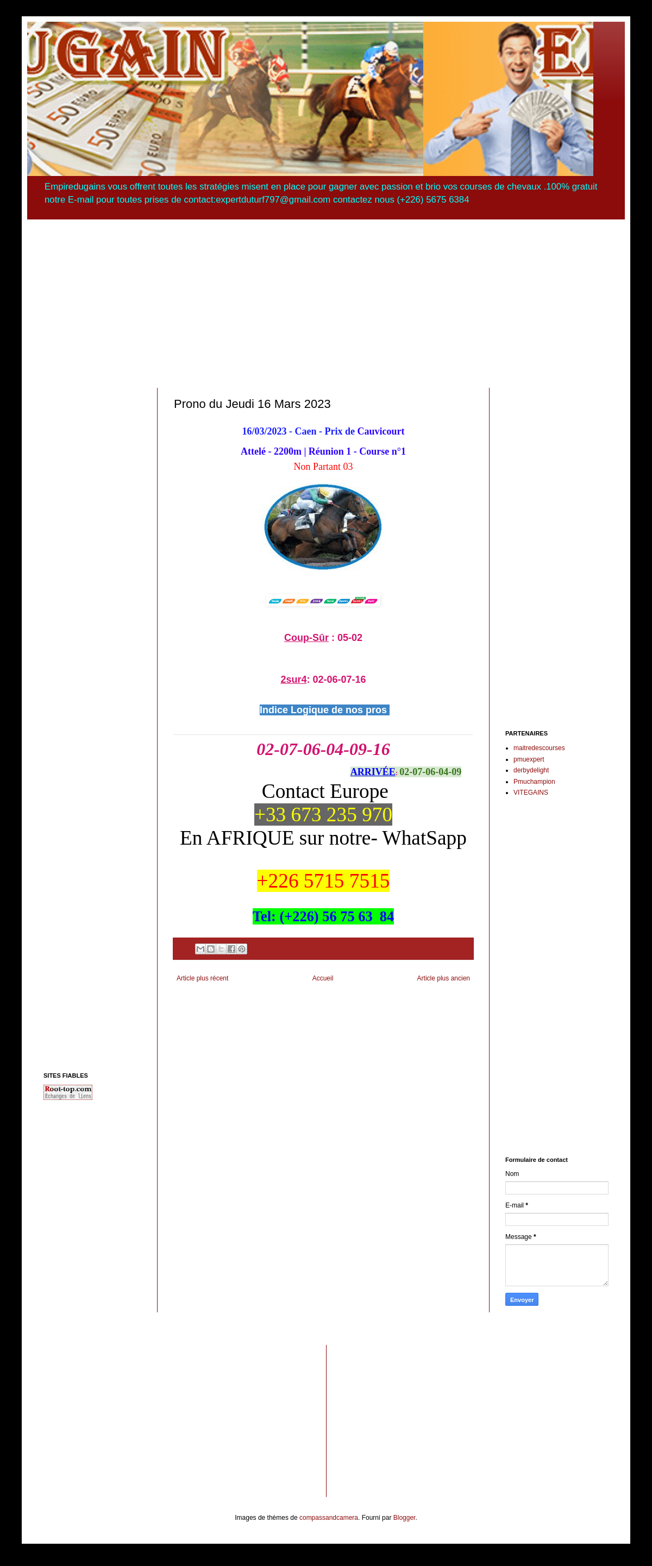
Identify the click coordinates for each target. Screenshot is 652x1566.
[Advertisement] (326, 295)
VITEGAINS (530, 792)
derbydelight (531, 770)
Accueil (323, 978)
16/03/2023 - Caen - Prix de (298, 431)
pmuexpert (528, 759)
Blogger (404, 1517)
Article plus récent (202, 978)
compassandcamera (328, 1517)
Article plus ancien (443, 978)
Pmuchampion (534, 781)
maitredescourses (539, 748)
